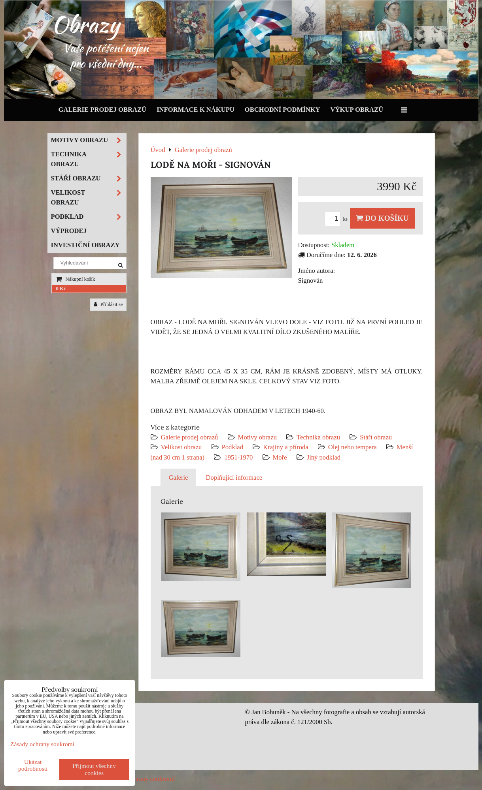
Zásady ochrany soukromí (141, 778)
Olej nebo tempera (352, 447)
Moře (280, 457)
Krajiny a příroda (285, 447)
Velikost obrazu (181, 447)
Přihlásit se (108, 304)
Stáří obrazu (376, 437)
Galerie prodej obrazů (103, 109)
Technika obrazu (318, 437)
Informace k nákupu (195, 109)
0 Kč (61, 288)
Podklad (233, 447)
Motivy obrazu (257, 437)
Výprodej (69, 231)
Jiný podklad (323, 457)
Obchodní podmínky (282, 109)
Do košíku (382, 218)
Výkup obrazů (357, 109)
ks (337, 219)
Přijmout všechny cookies (94, 769)
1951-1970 (238, 457)
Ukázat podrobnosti (33, 765)
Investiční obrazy (85, 245)
